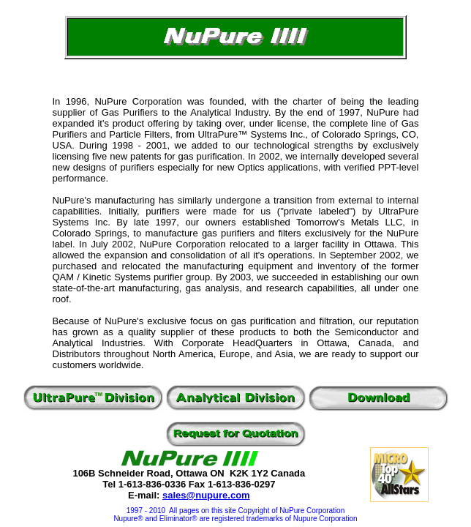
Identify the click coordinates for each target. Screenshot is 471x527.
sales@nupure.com (206, 495)
